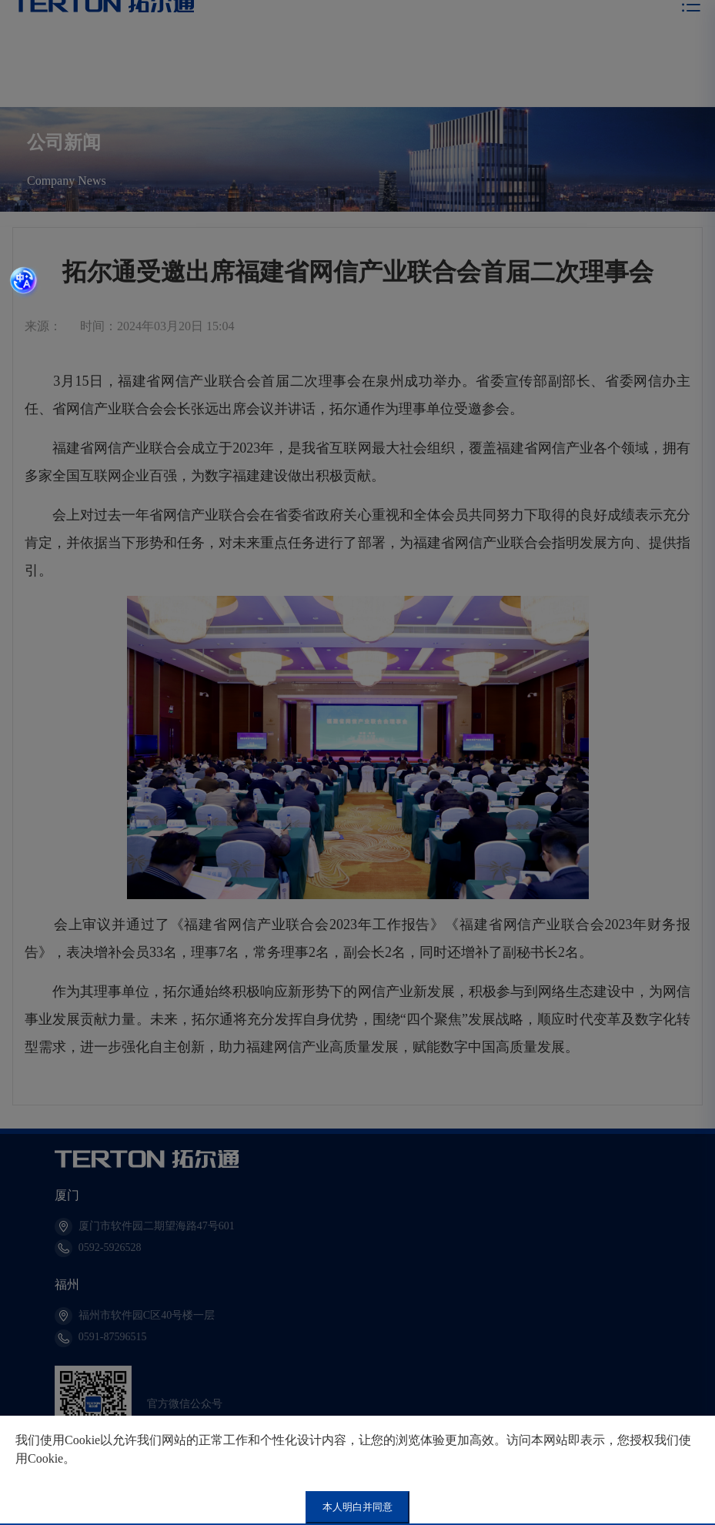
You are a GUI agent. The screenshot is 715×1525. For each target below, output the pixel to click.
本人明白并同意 (357, 1507)
